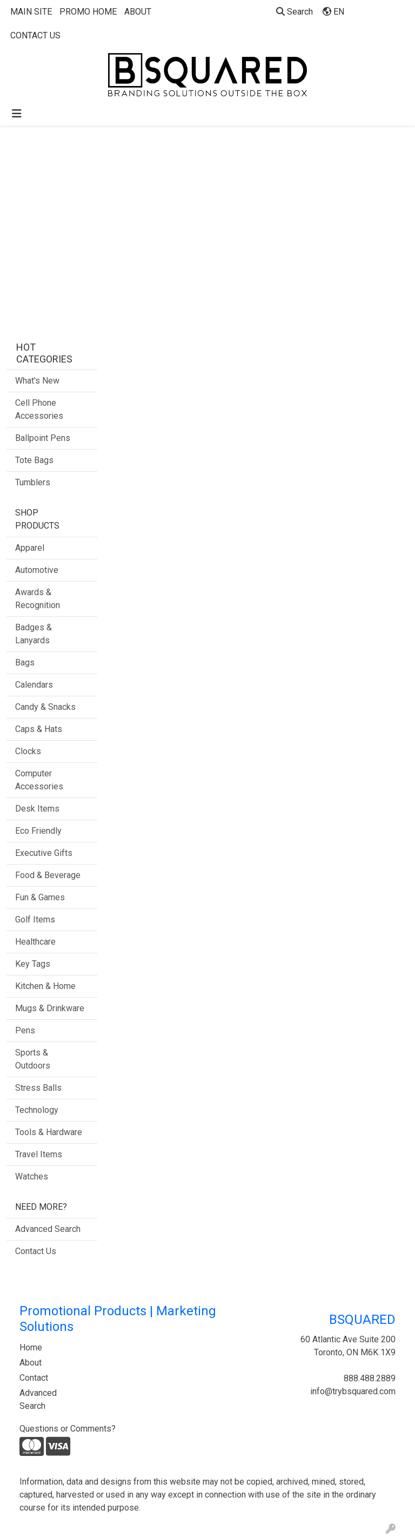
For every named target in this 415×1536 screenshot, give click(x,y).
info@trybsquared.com (353, 1391)
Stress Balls (38, 1088)
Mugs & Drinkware (49, 1008)
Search (294, 11)
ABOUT (137, 11)
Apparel (29, 548)
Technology (36, 1110)
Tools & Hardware (48, 1132)
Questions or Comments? (67, 1428)
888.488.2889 (370, 1378)
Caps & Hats (38, 729)
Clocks (28, 751)
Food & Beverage (48, 875)
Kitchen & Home (45, 986)
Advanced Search (48, 1229)
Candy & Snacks (45, 707)
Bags (25, 662)
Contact (33, 1378)
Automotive (36, 570)
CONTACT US (35, 35)
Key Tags (32, 964)
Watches (31, 1176)
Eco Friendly (38, 831)
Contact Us (35, 1251)
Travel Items (38, 1154)
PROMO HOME (88, 11)
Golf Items (35, 919)
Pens (25, 1030)
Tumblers (32, 482)
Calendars (34, 685)
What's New (37, 380)
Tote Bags (34, 460)
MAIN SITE (31, 11)
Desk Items (37, 808)
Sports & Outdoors (32, 1059)
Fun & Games (40, 897)
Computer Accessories (39, 780)
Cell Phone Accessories (39, 409)
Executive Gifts (43, 853)
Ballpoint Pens (42, 438)
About (30, 1362)
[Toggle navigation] (16, 113)
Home (30, 1347)
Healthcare (35, 942)
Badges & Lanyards (33, 633)
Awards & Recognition (37, 598)
